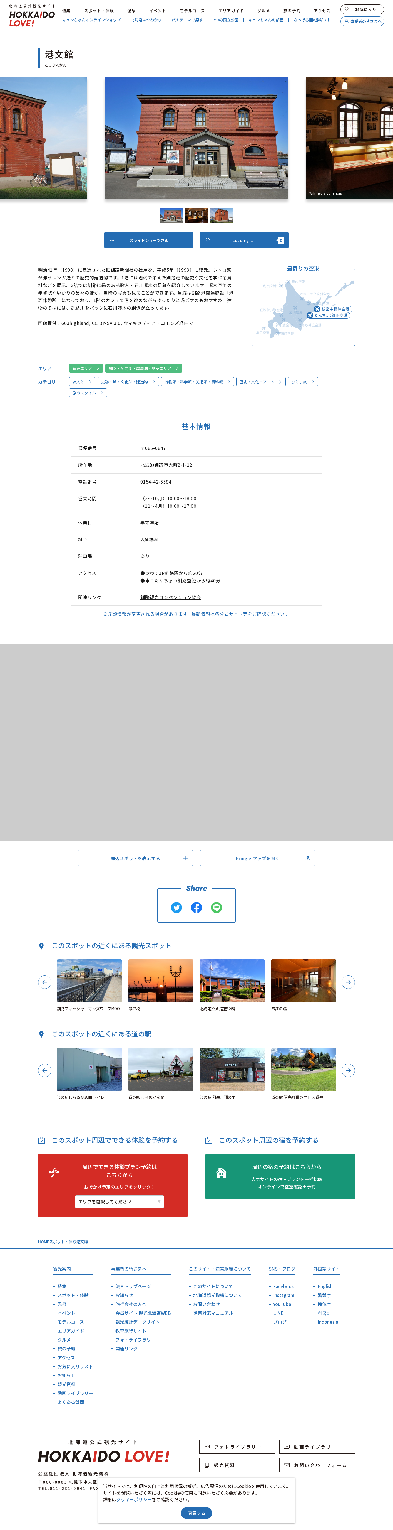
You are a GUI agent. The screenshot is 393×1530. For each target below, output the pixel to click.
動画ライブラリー (75, 1393)
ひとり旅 (303, 381)
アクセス (322, 10)
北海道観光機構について (217, 1295)
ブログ (280, 1322)
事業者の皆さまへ (363, 21)
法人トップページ (133, 1286)
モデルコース (192, 10)
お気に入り (361, 9)
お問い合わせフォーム (315, 1465)
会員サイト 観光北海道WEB (143, 1313)
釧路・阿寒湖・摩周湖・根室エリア (144, 368)
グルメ (263, 10)
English (325, 1286)
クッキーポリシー (134, 1499)
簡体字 (324, 1304)
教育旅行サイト (130, 1330)
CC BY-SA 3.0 (106, 323)
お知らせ (66, 1375)
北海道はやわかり (146, 20)
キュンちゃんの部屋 (265, 20)
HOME (43, 1241)
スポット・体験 (99, 10)
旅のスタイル (88, 393)
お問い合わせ (206, 1304)
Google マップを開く (273, 858)
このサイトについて (213, 1286)
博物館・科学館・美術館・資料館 (198, 381)
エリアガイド (231, 10)
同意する (196, 1513)
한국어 (324, 1313)
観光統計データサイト (137, 1322)
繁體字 (324, 1295)
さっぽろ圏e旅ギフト (312, 20)
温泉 (131, 10)
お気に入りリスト (75, 1366)
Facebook (283, 1286)
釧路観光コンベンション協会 (170, 597)
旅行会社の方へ (130, 1304)
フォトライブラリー (135, 1339)
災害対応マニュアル (213, 1313)
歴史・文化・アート (261, 381)
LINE (278, 1313)
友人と (82, 381)
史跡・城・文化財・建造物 (128, 381)
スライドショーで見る (139, 240)
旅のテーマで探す (187, 20)
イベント (157, 10)
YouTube (282, 1304)
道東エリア (86, 368)
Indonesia (328, 1322)
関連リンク (126, 1348)
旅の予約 (292, 10)
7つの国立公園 (225, 20)
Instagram (283, 1295)
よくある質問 (71, 1402)
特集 (66, 10)
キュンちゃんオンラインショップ (91, 20)
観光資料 (66, 1384)
